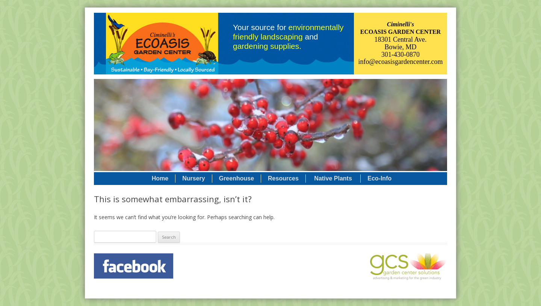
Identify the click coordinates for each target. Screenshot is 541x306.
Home (160, 178)
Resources (283, 178)
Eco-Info (379, 178)
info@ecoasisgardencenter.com (400, 61)
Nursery (193, 178)
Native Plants (333, 178)
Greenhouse (236, 178)
